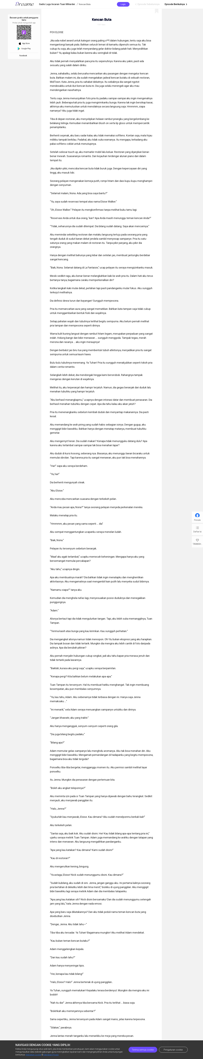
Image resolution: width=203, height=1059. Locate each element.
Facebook (23, 55)
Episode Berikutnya (176, 4)
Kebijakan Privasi (51, 1055)
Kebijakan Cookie (33, 1055)
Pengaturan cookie (173, 1049)
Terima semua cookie (143, 1049)
